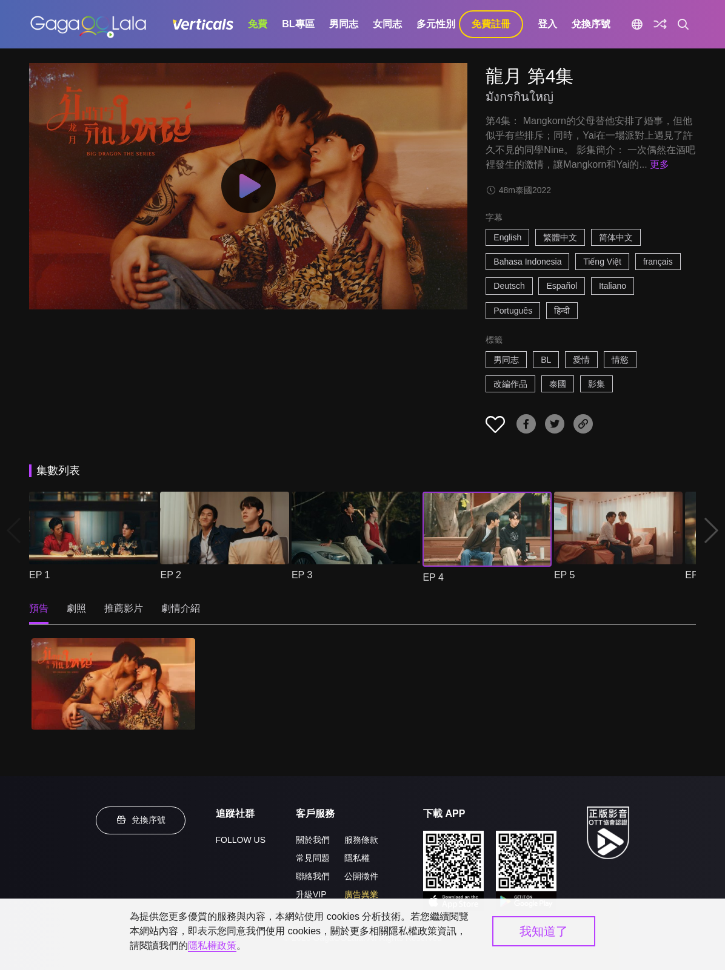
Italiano (612, 286)
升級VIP (311, 894)
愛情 (581, 360)
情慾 (620, 360)
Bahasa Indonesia (527, 261)
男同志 (343, 24)
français (658, 261)
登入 (547, 24)
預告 (38, 608)
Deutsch (508, 286)
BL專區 (298, 24)
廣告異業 (361, 894)
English (507, 237)
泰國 (557, 384)
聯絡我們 (313, 876)
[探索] (660, 24)
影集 (596, 384)
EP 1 (39, 575)
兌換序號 (591, 24)
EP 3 (302, 575)
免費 (257, 24)
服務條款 (361, 840)
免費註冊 (491, 24)
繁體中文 (560, 237)
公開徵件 (361, 876)
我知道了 (544, 931)
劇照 (76, 608)
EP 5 (564, 575)
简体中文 (616, 237)
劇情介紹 (180, 608)
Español (561, 286)
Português (512, 310)
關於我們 (313, 840)
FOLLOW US (241, 840)
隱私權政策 (212, 945)
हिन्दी (562, 310)
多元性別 (435, 24)
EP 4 (433, 577)
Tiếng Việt (602, 261)
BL (546, 360)
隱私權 (357, 858)
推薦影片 (123, 608)
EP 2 (170, 575)
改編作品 (510, 384)
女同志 (387, 24)
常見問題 (313, 858)
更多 (659, 164)
